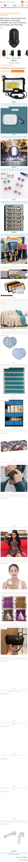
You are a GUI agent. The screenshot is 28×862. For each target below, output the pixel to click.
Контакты (24, 857)
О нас (18, 857)
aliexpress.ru (4, 74)
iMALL (26, 860)
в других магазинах (17, 71)
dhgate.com (4, 237)
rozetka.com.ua (5, 368)
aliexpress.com (4, 107)
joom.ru (3, 205)
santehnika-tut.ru (5, 824)
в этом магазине (6, 71)
